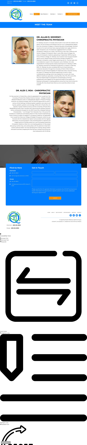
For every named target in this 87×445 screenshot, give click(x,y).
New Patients (44, 14)
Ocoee (25, 1)
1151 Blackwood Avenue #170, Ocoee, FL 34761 (20, 185)
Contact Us (5, 442)
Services (52, 14)
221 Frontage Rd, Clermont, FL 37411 (20, 175)
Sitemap (54, 221)
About (35, 14)
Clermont (10, 1)
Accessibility (60, 221)
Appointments (72, 14)
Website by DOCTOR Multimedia (73, 221)
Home (31, 14)
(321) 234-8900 (17, 1)
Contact (60, 14)
